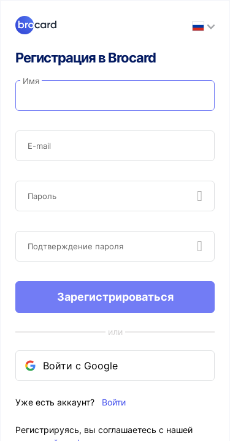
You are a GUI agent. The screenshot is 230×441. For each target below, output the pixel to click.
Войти (114, 402)
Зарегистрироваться (115, 296)
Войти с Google (74, 366)
